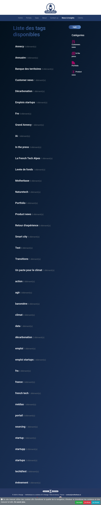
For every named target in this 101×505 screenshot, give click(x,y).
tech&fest (21, 471)
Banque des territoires (28, 68)
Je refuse (87, 502)
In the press (22, 147)
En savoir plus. (20, 502)
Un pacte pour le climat (28, 270)
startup (19, 437)
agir (17, 292)
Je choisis (95, 502)
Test (17, 247)
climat (19, 314)
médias (19, 404)
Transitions (21, 258)
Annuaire (20, 57)
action (19, 281)
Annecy (19, 46)
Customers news (76, 44)
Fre (17, 113)
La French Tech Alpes (27, 158)
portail (19, 415)
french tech (22, 393)
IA (16, 136)
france (19, 381)
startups (20, 460)
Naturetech (21, 191)
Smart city (21, 236)
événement (21, 482)
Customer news (24, 80)
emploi (19, 348)
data (17, 326)
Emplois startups (25, 102)
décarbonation (23, 337)
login (75, 27)
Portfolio (20, 203)
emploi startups (24, 359)
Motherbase (22, 180)
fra (17, 370)
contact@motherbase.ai (73, 495)
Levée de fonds (24, 169)
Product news (23, 214)
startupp (20, 449)
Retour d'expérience (26, 225)
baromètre (21, 303)
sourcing (20, 426)
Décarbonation (23, 91)
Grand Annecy (23, 124)
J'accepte (79, 502)
